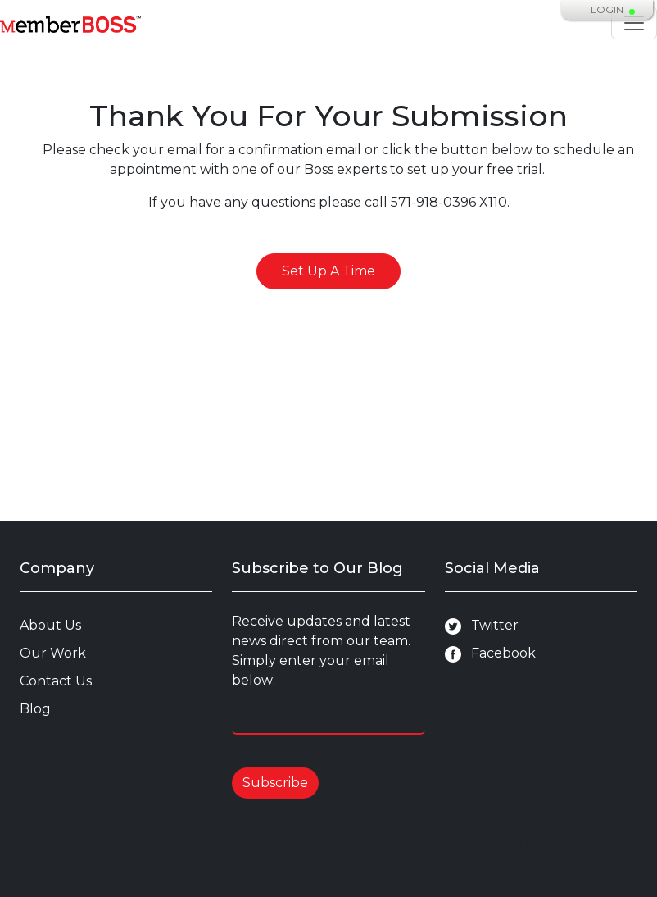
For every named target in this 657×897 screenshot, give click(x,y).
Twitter (482, 626)
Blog (35, 709)
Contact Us (56, 681)
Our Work (53, 653)
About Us (50, 625)
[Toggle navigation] (634, 23)
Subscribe (275, 782)
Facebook (490, 654)
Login (607, 9)
